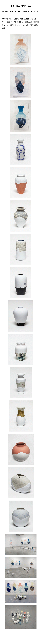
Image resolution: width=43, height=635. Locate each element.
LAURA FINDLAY (21, 6)
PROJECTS (15, 12)
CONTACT (35, 12)
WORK (5, 12)
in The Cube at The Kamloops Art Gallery (20, 22)
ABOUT (25, 12)
